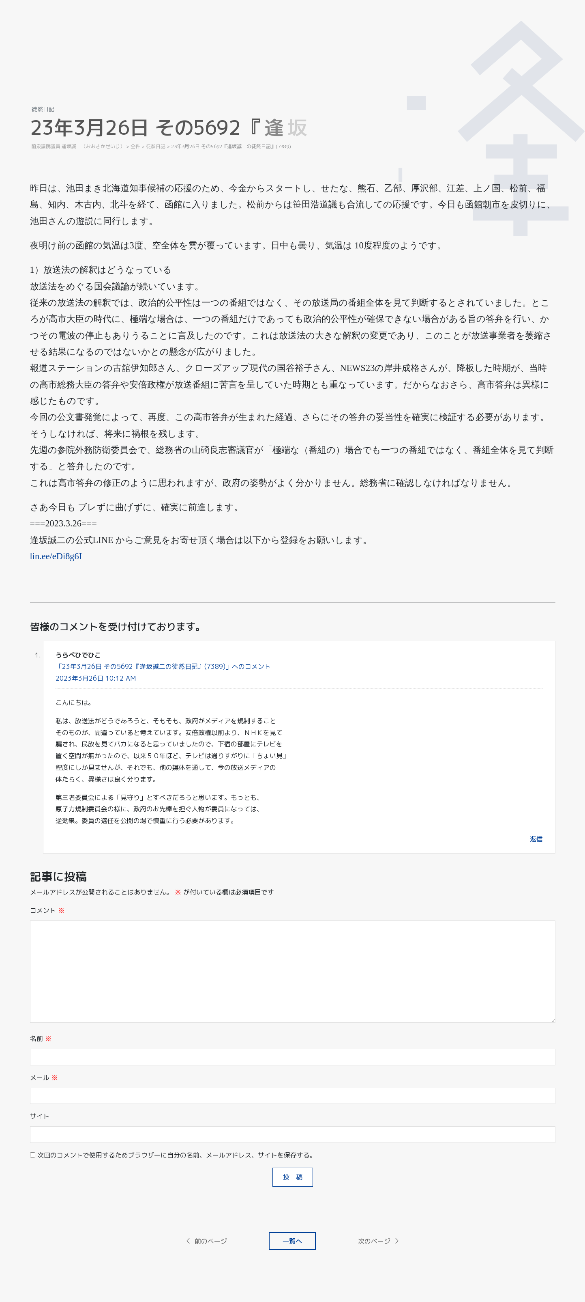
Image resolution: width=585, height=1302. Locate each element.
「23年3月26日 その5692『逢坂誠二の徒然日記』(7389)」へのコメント (163, 666)
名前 (40, 1038)
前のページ (206, 1241)
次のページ (379, 1241)
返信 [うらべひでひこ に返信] (536, 838)
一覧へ (292, 1241)
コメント (47, 910)
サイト (39, 1116)
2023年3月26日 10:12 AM (96, 678)
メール (44, 1077)
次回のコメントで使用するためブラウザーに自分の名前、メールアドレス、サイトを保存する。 (176, 1155)
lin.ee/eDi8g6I (56, 556)
